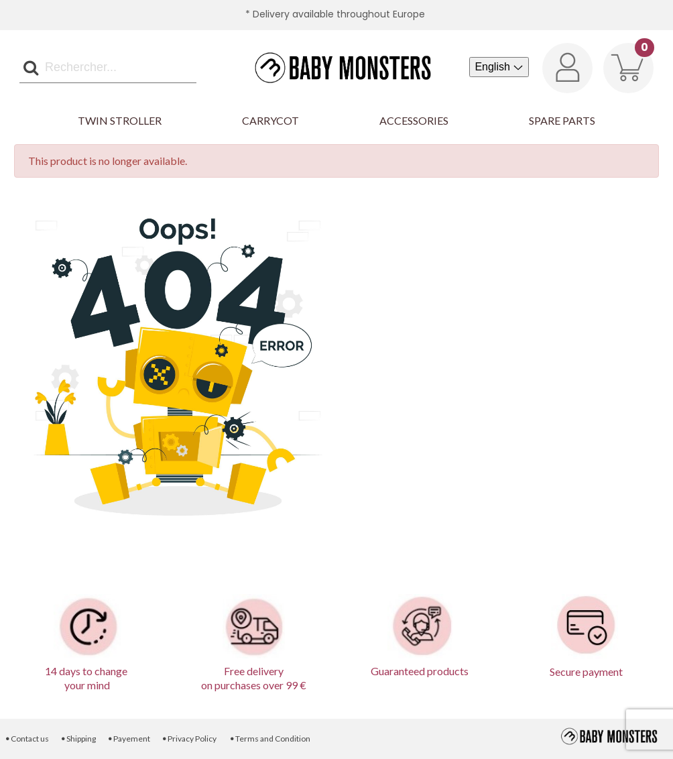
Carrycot (270, 120)
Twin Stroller (120, 120)
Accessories (413, 120)
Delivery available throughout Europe (339, 14)
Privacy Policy (189, 739)
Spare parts (562, 120)
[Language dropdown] (499, 67)
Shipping (78, 739)
